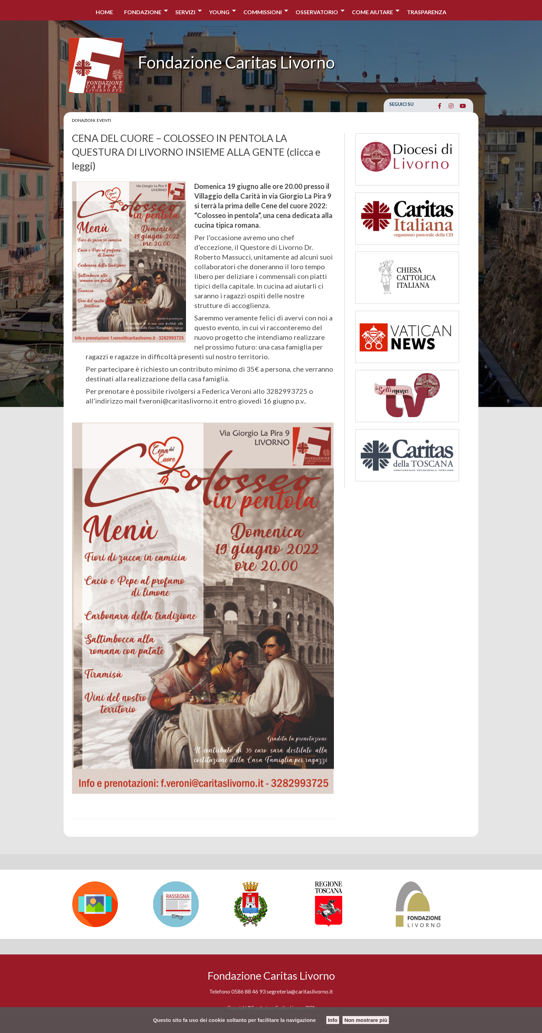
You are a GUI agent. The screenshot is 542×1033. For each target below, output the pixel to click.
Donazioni (83, 120)
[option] (109, 904)
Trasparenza (426, 12)
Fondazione (142, 12)
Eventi (104, 120)
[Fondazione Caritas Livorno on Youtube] (463, 105)
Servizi (185, 12)
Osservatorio (317, 12)
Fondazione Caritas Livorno (236, 62)
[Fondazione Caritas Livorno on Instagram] (451, 105)
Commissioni (262, 12)
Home (104, 12)
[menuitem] (104, 10)
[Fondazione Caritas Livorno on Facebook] (439, 105)
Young (219, 12)
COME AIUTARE (372, 12)
